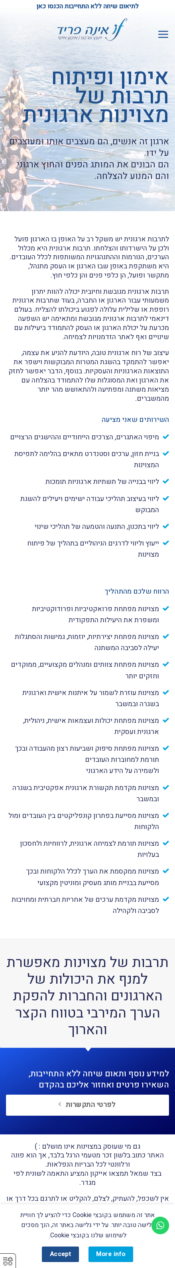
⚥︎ (8, 1261)
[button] (163, 34)
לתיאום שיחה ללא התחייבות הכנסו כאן (87, 6)
